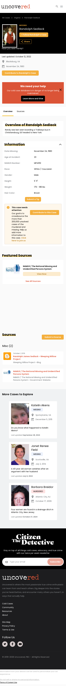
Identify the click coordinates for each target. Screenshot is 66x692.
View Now (41, 274)
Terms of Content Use (8, 682)
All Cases (6, 18)
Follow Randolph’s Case (33, 34)
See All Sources (33, 281)
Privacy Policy (8, 626)
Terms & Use (8, 629)
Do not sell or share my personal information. (20, 679)
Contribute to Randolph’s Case (20, 73)
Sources (20, 111)
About (5, 615)
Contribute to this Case (44, 212)
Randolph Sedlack (32, 18)
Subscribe (55, 561)
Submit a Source (53, 337)
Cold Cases (7, 603)
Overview (7, 111)
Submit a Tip (33, 199)
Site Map (6, 622)
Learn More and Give (33, 98)
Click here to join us (19, 239)
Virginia (17, 18)
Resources (7, 611)
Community (8, 607)
